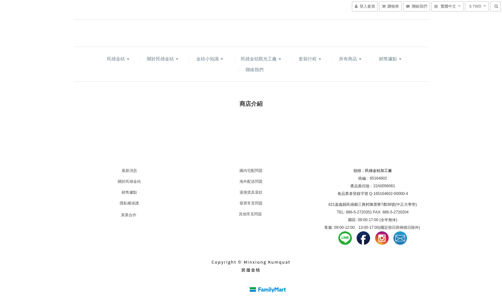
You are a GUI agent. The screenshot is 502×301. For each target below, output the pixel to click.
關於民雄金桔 (162, 58)
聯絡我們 (254, 69)
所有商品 (350, 58)
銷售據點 (390, 58)
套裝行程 (310, 58)
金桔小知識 (209, 58)
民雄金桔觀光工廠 (261, 58)
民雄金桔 (118, 58)
